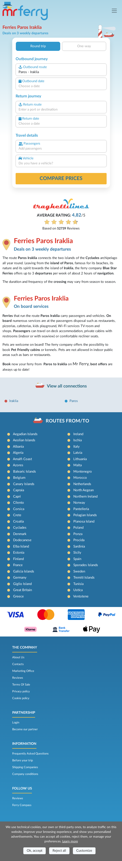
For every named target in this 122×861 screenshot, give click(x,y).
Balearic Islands (24, 471)
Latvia (77, 452)
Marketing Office (23, 671)
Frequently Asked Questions (30, 753)
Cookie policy (20, 698)
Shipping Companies (25, 767)
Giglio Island (22, 584)
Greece (18, 596)
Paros (73, 401)
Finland (18, 559)
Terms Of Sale (21, 684)
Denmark (19, 534)
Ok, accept (34, 850)
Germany (19, 577)
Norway (79, 502)
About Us (18, 657)
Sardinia (79, 546)
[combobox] (61, 72)
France (18, 565)
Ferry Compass (21, 805)
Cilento (18, 502)
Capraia (18, 490)
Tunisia (78, 584)
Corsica (18, 509)
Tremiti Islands (84, 577)
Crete (17, 515)
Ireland (78, 434)
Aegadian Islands (25, 434)
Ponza (77, 534)
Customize (84, 850)
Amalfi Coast (22, 459)
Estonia (18, 552)
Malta (77, 465)
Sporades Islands (85, 565)
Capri (17, 496)
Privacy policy (21, 691)
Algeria (18, 452)
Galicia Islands (23, 571)
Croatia (18, 521)
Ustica (78, 590)
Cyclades (19, 527)
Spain (77, 559)
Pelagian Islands (85, 515)
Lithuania (80, 459)
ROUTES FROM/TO (67, 421)
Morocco (80, 477)
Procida (78, 540)
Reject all (59, 850)
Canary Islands (23, 484)
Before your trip (22, 760)
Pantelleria (81, 509)
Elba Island (21, 546)
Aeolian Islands (24, 440)
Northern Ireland (85, 496)
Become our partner (25, 729)
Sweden (79, 571)
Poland (78, 527)
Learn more (70, 841)
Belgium (19, 477)
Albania (18, 446)
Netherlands (82, 484)
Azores (18, 465)
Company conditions (25, 774)
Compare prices (61, 178)
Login (15, 722)
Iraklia (13, 401)
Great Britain (22, 590)
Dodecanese (22, 540)
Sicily (77, 552)
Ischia (77, 440)
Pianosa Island (83, 521)
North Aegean (83, 490)
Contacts (18, 664)
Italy (76, 446)
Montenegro (82, 471)
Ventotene (81, 596)
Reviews (17, 677)
